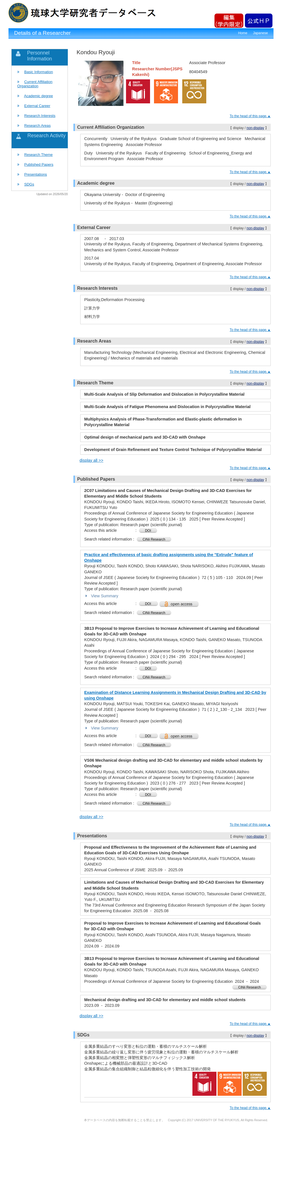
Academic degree (38, 96)
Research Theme (38, 155)
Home (242, 33)
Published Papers (38, 164)
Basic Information (38, 72)
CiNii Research (154, 539)
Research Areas (37, 125)
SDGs (29, 184)
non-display (255, 128)
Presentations (35, 174)
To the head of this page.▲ (250, 116)
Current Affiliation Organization (35, 84)
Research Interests (39, 116)
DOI (148, 531)
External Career (37, 106)
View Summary (101, 596)
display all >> (91, 460)
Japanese (260, 33)
